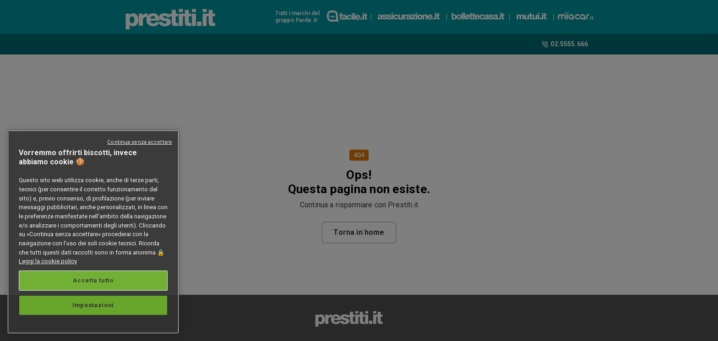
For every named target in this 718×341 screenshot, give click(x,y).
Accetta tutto (93, 280)
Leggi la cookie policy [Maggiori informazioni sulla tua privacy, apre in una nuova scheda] (48, 261)
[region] (93, 232)
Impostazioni (93, 305)
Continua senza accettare (139, 142)
